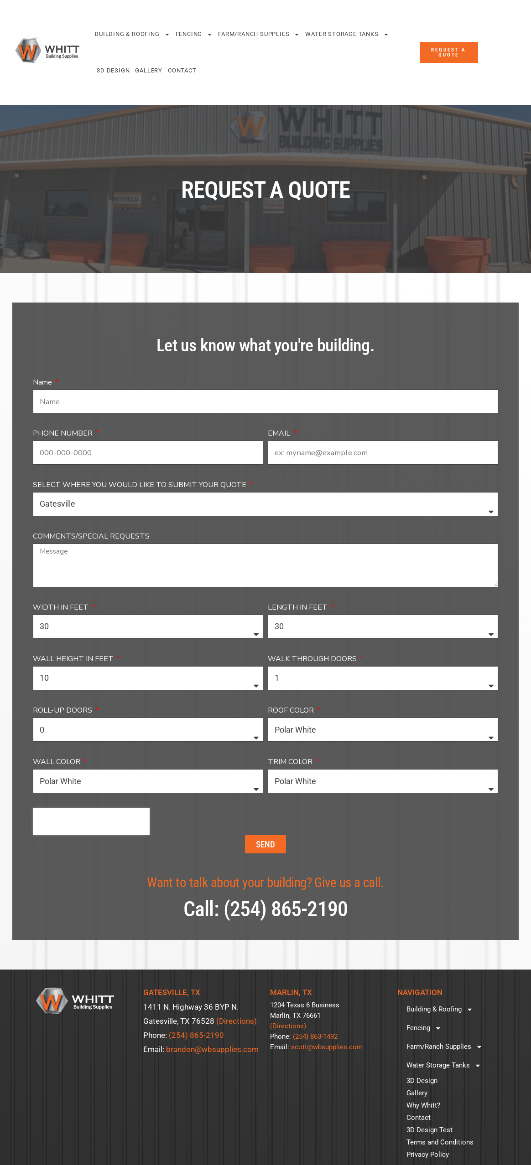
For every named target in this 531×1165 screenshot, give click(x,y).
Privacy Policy (427, 1154)
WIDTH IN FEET (61, 607)
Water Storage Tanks (347, 34)
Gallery (148, 70)
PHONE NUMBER (63, 433)
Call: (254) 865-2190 (265, 909)
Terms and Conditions (440, 1142)
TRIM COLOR (291, 762)
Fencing (194, 34)
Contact (182, 70)
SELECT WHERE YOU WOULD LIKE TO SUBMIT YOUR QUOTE (140, 485)
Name (43, 382)
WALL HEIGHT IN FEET (74, 659)
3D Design (113, 70)
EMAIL (280, 433)
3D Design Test (429, 1130)
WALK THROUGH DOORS (313, 659)
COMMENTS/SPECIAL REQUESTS (91, 536)
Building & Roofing (132, 34)
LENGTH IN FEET (298, 607)
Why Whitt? (423, 1105)
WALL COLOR (57, 762)
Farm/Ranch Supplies (259, 34)
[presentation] (91, 821)
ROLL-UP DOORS (63, 710)
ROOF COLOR (292, 710)
